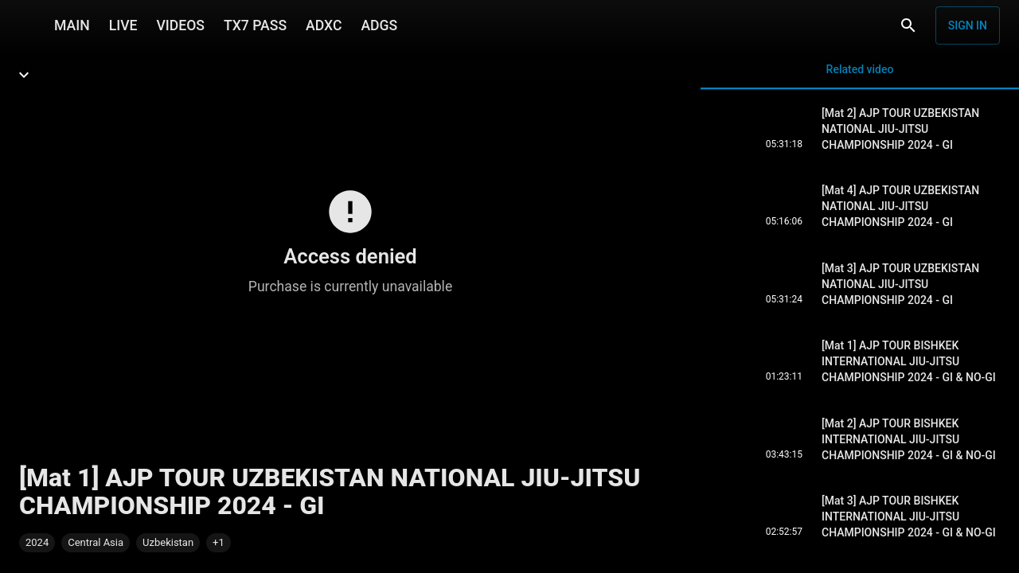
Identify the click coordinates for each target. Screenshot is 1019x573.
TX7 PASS (255, 25)
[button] (218, 542)
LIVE (123, 25)
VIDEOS (180, 25)
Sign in (967, 25)
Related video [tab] (860, 76)
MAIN (72, 25)
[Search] (908, 25)
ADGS (379, 25)
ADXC (324, 25)
